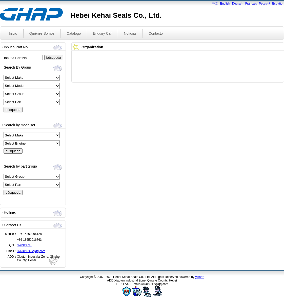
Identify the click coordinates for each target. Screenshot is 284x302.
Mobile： (11, 234)
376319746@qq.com (31, 251)
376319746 (24, 245)
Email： (11, 251)
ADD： (12, 256)
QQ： (13, 245)
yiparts (199, 277)
